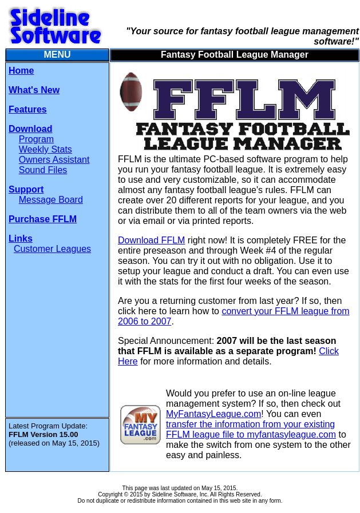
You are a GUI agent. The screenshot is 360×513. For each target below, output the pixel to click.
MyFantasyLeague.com (213, 414)
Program (36, 139)
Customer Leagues (52, 249)
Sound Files (43, 170)
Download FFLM (151, 240)
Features (28, 109)
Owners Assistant (54, 160)
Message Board (51, 200)
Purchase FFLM (43, 219)
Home (21, 70)
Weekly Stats (45, 149)
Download (30, 129)
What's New (34, 90)
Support (26, 189)
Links (21, 238)
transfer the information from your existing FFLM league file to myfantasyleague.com (251, 429)
